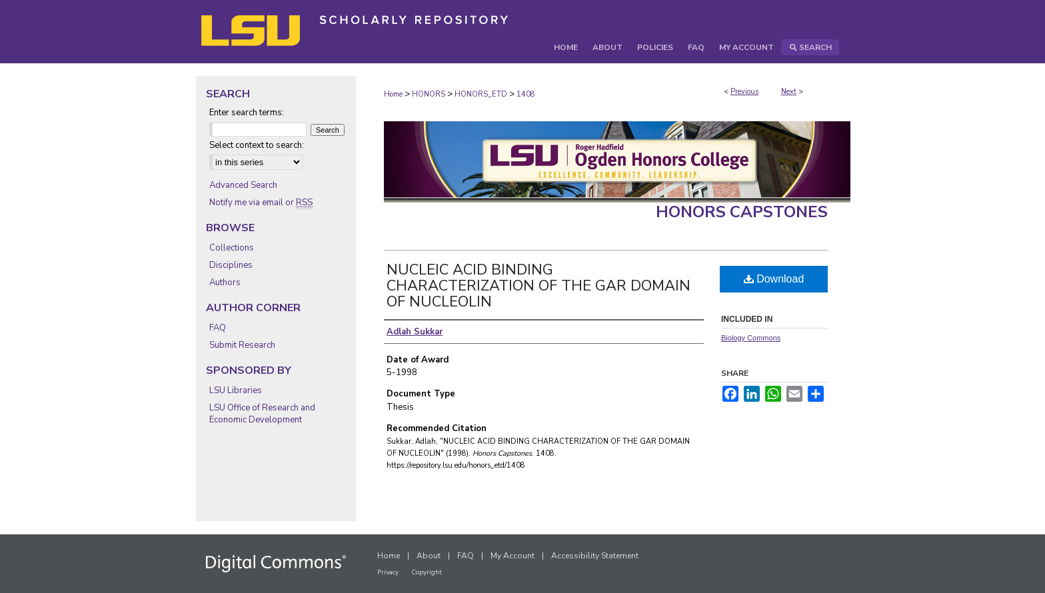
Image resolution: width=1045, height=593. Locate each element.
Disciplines (231, 265)
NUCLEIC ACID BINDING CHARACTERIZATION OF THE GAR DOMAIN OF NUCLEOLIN (538, 286)
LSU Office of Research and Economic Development (262, 414)
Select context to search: (256, 145)
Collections (231, 248)
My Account (512, 555)
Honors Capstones (742, 212)
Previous (744, 92)
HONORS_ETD (481, 94)
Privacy (388, 572)
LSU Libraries (235, 390)
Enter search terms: (246, 113)
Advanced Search (243, 185)
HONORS (428, 94)
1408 (526, 94)
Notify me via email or (261, 203)
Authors (225, 283)
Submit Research (242, 345)
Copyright (426, 572)
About (429, 555)
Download (774, 279)
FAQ (217, 328)
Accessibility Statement (594, 555)
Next (788, 92)
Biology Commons (750, 338)
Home (393, 94)
